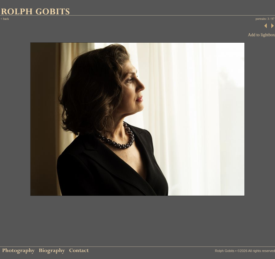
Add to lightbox (261, 35)
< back (5, 18)
